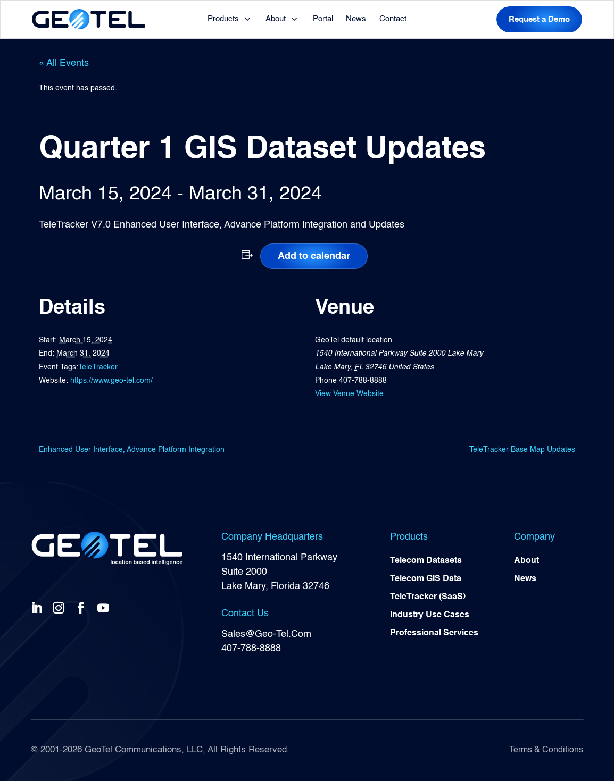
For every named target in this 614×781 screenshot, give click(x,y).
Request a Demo (539, 19)
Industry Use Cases (429, 615)
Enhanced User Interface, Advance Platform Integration (132, 450)
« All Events (64, 63)
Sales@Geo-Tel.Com (266, 634)
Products (223, 19)
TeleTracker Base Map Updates (522, 450)
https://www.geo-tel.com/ (111, 380)
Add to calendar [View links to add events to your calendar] (314, 256)
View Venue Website (349, 394)
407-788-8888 (251, 648)
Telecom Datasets (426, 561)
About (275, 19)
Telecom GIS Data (425, 579)
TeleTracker (98, 367)
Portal (323, 19)
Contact (392, 19)
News (356, 19)
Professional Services (434, 633)
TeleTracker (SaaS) (428, 597)
